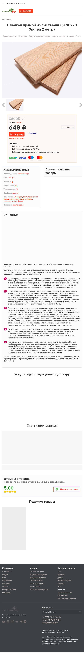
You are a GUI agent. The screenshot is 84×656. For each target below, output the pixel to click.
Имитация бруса (64, 581)
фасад (20, 201)
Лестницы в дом (36, 584)
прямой (15, 193)
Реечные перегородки (39, 590)
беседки (18, 197)
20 (17, 189)
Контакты (20, 3)
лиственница (23, 174)
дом (22, 199)
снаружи (7, 201)
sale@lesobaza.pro (50, 623)
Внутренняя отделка (38, 575)
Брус (59, 572)
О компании (7, 572)
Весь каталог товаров (66, 598)
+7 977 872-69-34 (51, 620)
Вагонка (60, 575)
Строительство (36, 581)
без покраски (18, 205)
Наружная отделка (38, 578)
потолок (28, 199)
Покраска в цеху (37, 572)
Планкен (61, 590)
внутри (13, 199)
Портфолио (7, 581)
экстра (11, 178)
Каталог (27, 11)
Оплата (5, 587)
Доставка (33, 133)
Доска (60, 578)
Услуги (5, 575)
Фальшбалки (35, 587)
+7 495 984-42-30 (51, 616)
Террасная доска (64, 593)
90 (16, 185)
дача (18, 199)
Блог (4, 578)
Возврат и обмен (9, 590)
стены (14, 201)
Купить (17, 138)
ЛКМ (59, 587)
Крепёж (60, 584)
